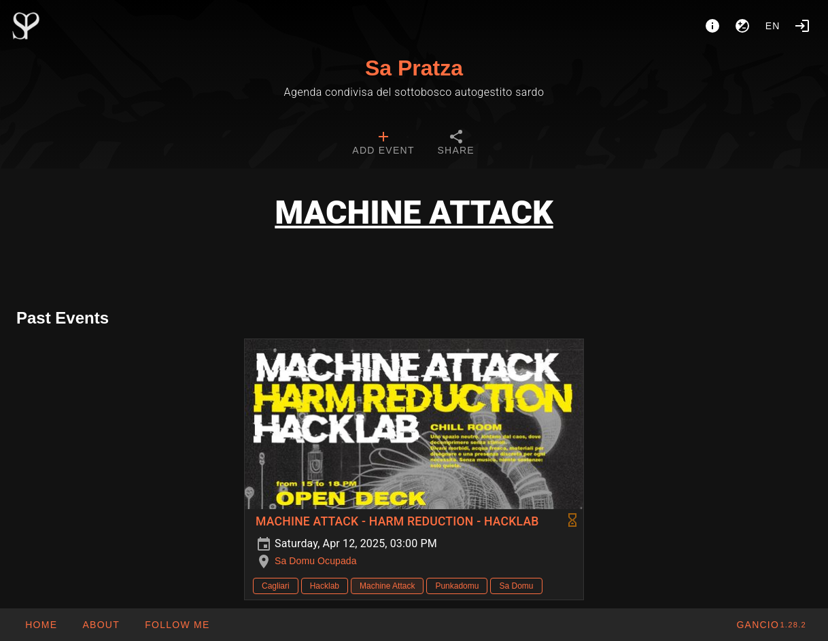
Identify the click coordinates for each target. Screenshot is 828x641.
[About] (712, 26)
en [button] (772, 25)
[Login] (802, 26)
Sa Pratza (414, 68)
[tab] (383, 144)
